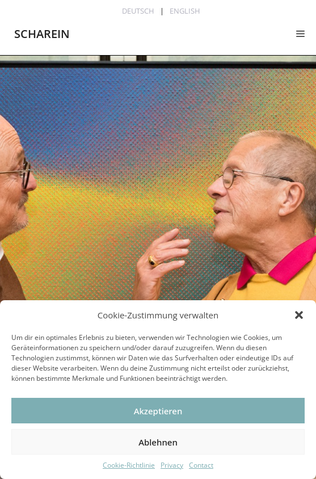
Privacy (172, 465)
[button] (299, 315)
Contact (201, 465)
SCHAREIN (42, 33)
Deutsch (138, 11)
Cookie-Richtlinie (129, 465)
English (185, 11)
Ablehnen (158, 442)
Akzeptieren (158, 411)
